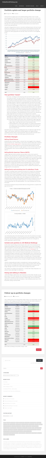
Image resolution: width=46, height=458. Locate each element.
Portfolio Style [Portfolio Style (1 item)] (10, 429)
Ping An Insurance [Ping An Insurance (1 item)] (38, 427)
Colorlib (22, 456)
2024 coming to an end (7, 386)
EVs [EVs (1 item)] (8, 424)
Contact (42, 6)
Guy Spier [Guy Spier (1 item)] (36, 424)
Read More (39, 349)
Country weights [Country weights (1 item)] (33, 422)
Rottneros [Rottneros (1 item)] (15, 429)
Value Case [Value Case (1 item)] (39, 432)
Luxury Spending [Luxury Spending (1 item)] (6, 427)
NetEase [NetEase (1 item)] (29, 427)
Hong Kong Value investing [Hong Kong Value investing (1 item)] (16, 426)
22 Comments (16, 296)
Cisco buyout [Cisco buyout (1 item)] (27, 422)
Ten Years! (5, 381)
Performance (21, 6)
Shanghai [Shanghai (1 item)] (38, 429)
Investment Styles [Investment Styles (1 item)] (35, 426)
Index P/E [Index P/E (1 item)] (23, 426)
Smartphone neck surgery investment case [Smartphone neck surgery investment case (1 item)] (11, 432)
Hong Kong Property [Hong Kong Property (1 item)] (7, 426)
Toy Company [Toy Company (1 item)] (28, 432)
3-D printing (32, 249)
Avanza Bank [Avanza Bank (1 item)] (13, 422)
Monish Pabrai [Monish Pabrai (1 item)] (25, 427)
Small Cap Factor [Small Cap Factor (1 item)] (6, 431)
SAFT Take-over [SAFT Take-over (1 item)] (20, 429)
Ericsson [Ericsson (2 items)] (5, 424)
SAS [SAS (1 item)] (25, 429)
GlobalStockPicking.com (9, 2)
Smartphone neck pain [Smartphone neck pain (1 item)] (27, 431)
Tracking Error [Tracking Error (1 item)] (34, 432)
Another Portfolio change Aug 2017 (14, 144)
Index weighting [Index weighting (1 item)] (28, 426)
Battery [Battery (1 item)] (17, 422)
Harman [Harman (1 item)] (40, 424)
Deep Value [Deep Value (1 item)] (39, 422)
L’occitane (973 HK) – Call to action (10, 388)
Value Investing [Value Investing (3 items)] (11, 434)
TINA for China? (6, 384)
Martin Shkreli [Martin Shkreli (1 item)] (19, 427)
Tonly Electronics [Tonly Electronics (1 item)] (22, 432)
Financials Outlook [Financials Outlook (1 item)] (25, 424)
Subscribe (39, 360)
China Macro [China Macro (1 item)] (22, 422)
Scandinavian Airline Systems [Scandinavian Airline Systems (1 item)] (31, 429)
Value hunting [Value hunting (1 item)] (6, 434)
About (37, 6)
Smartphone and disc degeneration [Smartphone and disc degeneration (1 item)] (16, 431)
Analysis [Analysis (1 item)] (8, 422)
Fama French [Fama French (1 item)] (18, 424)
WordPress (30, 456)
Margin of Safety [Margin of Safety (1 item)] (13, 427)
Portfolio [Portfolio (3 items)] (5, 429)
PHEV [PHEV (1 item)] (33, 427)
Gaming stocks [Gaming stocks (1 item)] (31, 424)
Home (16, 6)
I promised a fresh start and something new (11, 391)
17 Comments (15, 13)
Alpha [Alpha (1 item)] (5, 422)
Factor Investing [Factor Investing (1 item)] (12, 424)
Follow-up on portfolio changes (17, 293)
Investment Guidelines (30, 6)
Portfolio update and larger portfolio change (22, 10)
